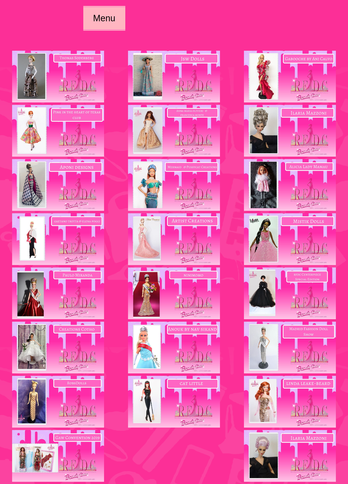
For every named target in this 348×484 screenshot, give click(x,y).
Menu (104, 18)
